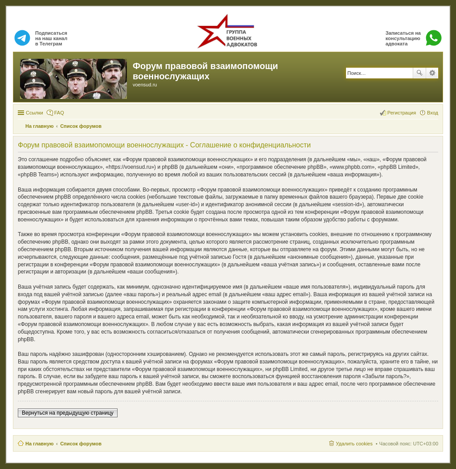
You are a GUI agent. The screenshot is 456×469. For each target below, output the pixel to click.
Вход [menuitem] (432, 112)
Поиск (419, 73)
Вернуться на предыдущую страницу (68, 413)
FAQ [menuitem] (59, 112)
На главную (39, 443)
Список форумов (81, 443)
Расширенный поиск (432, 73)
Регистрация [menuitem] (401, 112)
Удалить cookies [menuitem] (354, 443)
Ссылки (34, 112)
